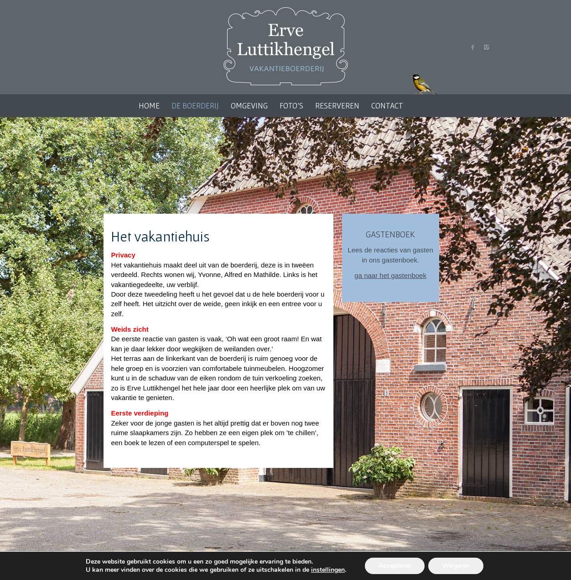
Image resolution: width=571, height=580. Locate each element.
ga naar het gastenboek (390, 275)
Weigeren (456, 565)
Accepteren (395, 565)
